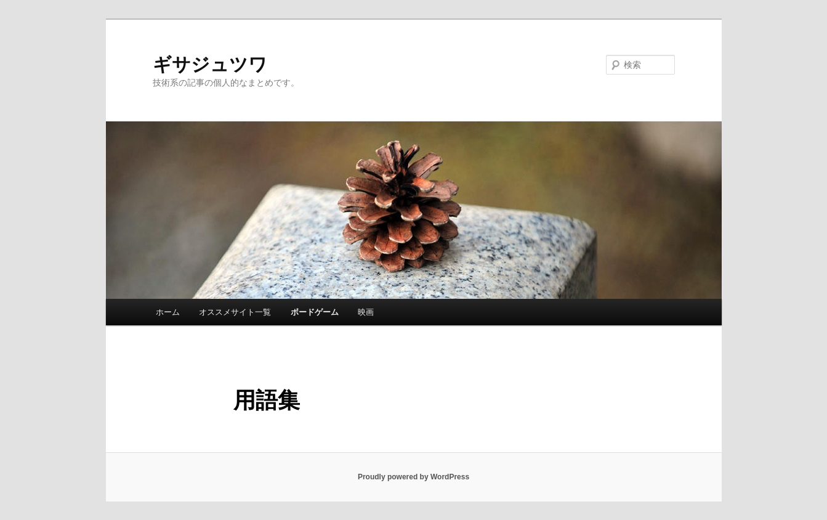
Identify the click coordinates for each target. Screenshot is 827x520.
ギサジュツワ (210, 64)
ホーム (168, 312)
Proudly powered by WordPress (413, 477)
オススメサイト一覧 (235, 312)
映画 (366, 312)
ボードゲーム (315, 312)
